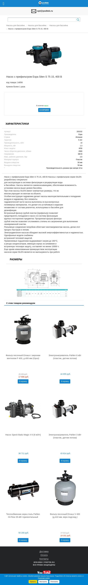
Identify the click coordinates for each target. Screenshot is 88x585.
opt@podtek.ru (45, 11)
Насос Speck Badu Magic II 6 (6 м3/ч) (23, 434)
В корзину (23, 381)
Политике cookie (44, 578)
